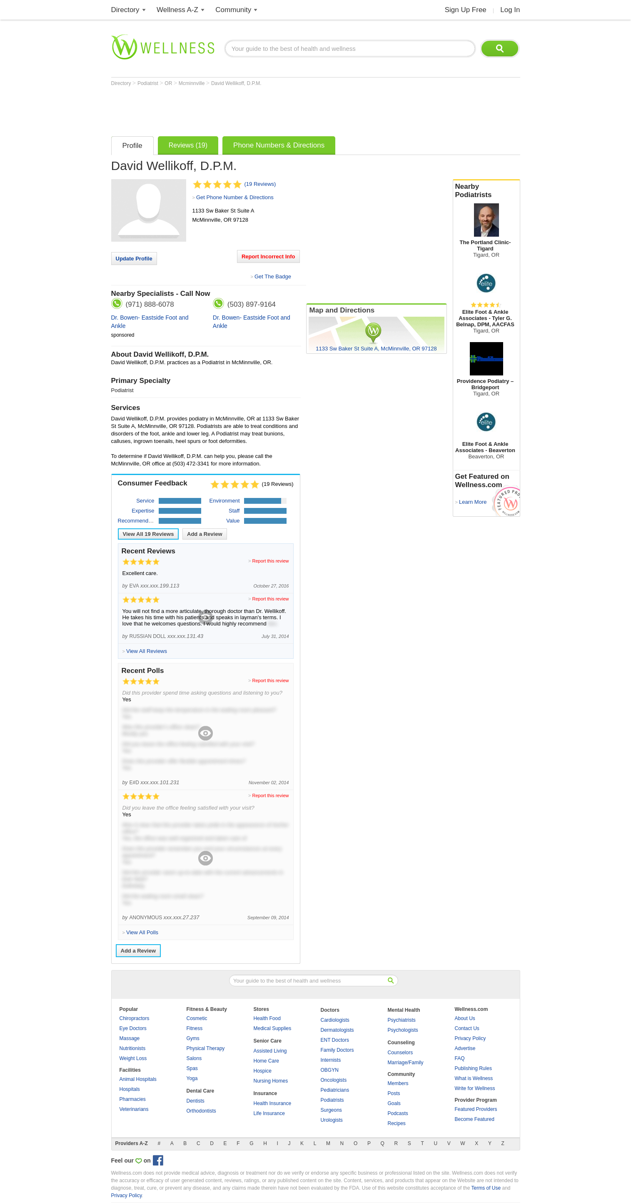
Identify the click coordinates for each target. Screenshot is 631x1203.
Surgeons (331, 1110)
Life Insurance (269, 1113)
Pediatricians (335, 1090)
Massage (130, 1038)
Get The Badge (272, 276)
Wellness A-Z (177, 10)
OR (169, 83)
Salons (194, 1058)
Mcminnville (192, 83)
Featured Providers (476, 1109)
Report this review (270, 560)
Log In (510, 10)
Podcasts (398, 1113)
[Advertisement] (262, 109)
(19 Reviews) (260, 184)
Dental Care (200, 1091)
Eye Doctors (133, 1028)
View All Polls (142, 932)
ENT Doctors (335, 1040)
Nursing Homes (271, 1081)
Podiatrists (332, 1100)
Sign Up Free (465, 10)
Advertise (465, 1048)
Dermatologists (337, 1030)
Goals (394, 1103)
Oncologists (334, 1080)
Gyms (193, 1038)
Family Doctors (337, 1050)
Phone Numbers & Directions (278, 145)
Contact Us (467, 1028)
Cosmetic (197, 1018)
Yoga (192, 1078)
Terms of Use (486, 1188)
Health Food (267, 1018)
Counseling (401, 1042)
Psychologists (403, 1030)
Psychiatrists (402, 1020)
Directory (125, 10)
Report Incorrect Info (268, 256)
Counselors (400, 1052)
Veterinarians (134, 1109)
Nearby (486, 191)
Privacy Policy (470, 1038)
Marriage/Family (406, 1062)
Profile (132, 146)
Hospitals (130, 1089)
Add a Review (204, 534)
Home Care (266, 1061)
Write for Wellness (475, 1088)
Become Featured (474, 1119)
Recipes (397, 1123)
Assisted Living (270, 1051)
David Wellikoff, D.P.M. (236, 83)
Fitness (195, 1028)
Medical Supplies (273, 1028)
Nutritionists (133, 1048)
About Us (465, 1018)
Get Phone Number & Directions (235, 197)
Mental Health (404, 1010)
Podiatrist (148, 83)
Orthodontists (201, 1111)
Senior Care (268, 1041)
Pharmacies (133, 1099)
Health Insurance (273, 1103)
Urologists (332, 1120)
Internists (331, 1060)
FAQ (460, 1058)
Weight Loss (133, 1058)
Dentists (196, 1101)
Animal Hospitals (138, 1079)
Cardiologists (335, 1020)
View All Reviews (148, 534)
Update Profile (134, 258)
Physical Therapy (206, 1048)
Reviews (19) (188, 145)
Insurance (265, 1093)
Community (233, 10)
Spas (192, 1068)
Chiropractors (135, 1018)
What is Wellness (474, 1078)
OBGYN (330, 1070)
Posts (394, 1093)
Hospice (263, 1071)
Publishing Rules (473, 1068)
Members (398, 1083)
